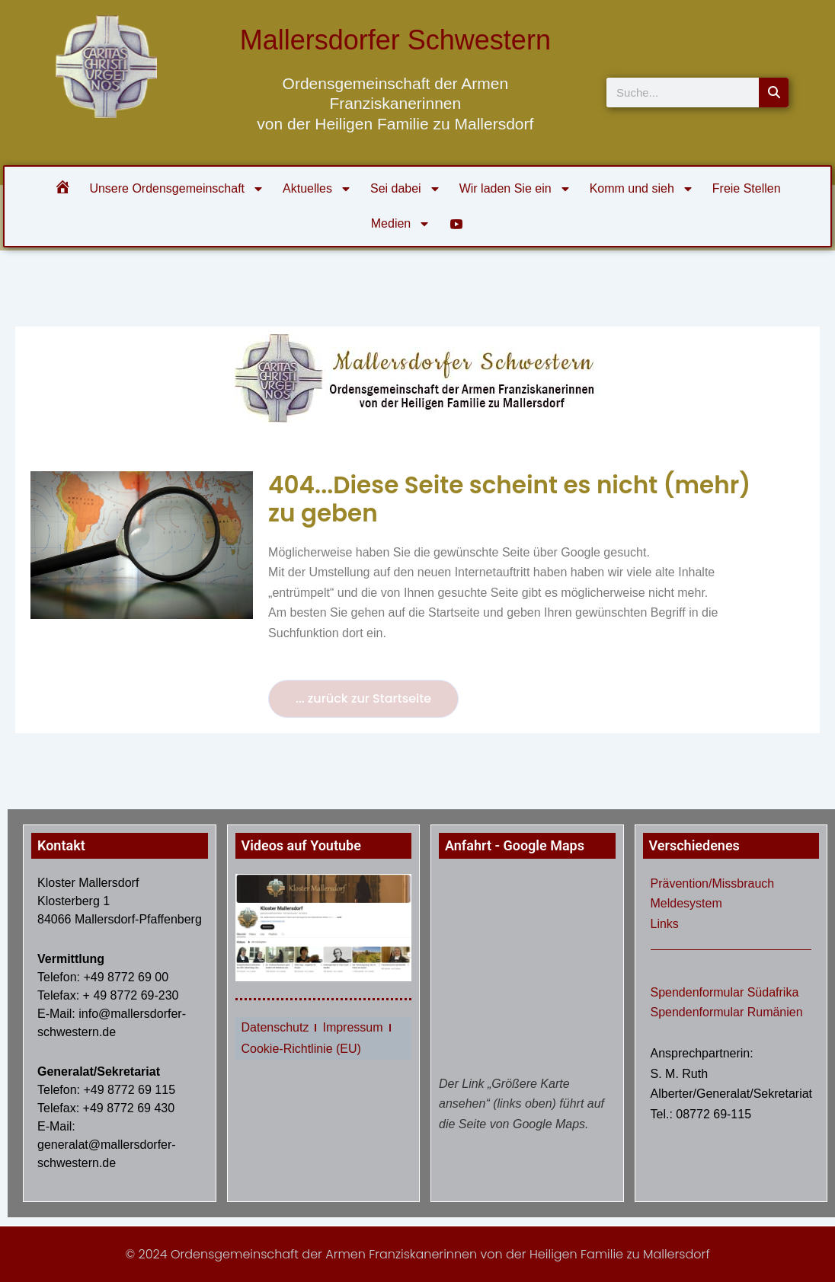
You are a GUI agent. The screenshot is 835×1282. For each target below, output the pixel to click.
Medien (400, 224)
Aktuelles (317, 189)
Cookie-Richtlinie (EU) (301, 1048)
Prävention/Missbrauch (713, 883)
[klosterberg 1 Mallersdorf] (527, 966)
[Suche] (774, 92)
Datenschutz (275, 1027)
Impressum (352, 1027)
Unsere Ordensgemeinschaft (176, 189)
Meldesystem (686, 903)
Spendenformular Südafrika (725, 992)
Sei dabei (405, 189)
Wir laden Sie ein (515, 189)
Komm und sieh (642, 189)
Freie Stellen (746, 188)
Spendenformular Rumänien (727, 1012)
